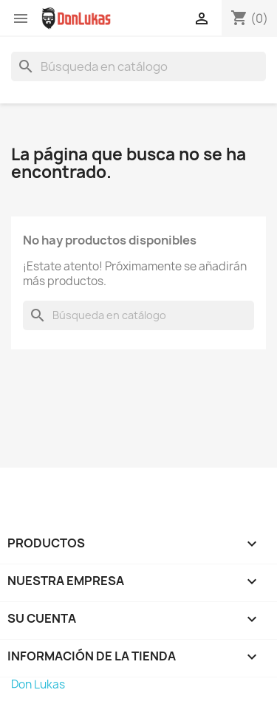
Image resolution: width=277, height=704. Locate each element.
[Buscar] (138, 66)
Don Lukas (38, 684)
